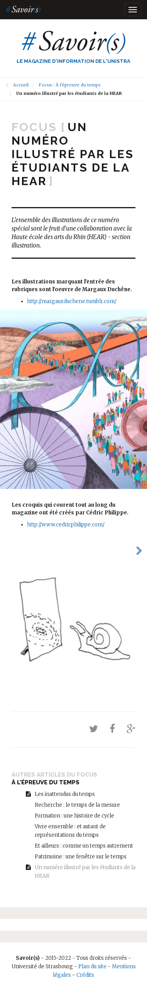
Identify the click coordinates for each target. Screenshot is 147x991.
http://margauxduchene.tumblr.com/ (72, 301)
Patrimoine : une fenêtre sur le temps (81, 856)
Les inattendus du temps (65, 794)
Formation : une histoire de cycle (74, 815)
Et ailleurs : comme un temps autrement (84, 846)
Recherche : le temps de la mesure (77, 805)
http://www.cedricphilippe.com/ (66, 524)
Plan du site (92, 966)
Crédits (85, 975)
